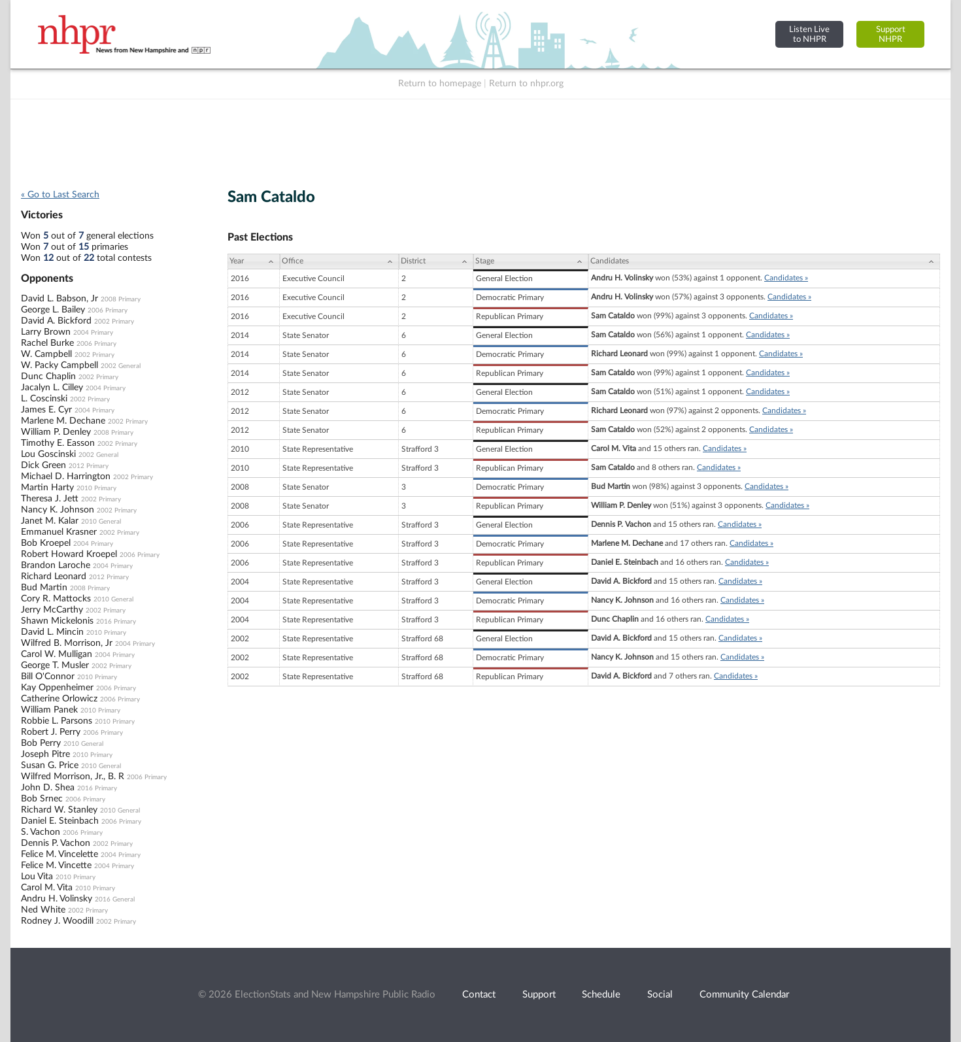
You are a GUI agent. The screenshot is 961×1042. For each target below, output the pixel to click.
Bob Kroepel (46, 543)
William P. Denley (56, 432)
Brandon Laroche (55, 565)
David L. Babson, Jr (59, 298)
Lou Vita (37, 876)
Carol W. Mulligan (56, 654)
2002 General (121, 366)
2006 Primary (107, 310)
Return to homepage (439, 83)
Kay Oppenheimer (57, 687)
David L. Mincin (52, 632)
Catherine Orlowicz (59, 698)
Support (539, 995)
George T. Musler (55, 665)
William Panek (49, 709)
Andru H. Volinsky (56, 898)
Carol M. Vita (47, 887)
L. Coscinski (44, 398)
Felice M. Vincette (56, 865)
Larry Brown (46, 332)
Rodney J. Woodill (57, 921)
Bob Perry (41, 743)
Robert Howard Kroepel (69, 554)
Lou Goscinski (48, 454)
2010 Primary (96, 488)
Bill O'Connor (48, 676)
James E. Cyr (46, 409)
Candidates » (786, 278)
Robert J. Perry (50, 732)
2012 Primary (89, 466)
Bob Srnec (42, 798)
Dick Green (43, 465)
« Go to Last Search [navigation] (60, 194)
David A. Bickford (56, 321)
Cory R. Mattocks (56, 598)
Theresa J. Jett (49, 498)
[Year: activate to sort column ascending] (254, 261)
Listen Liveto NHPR (809, 34)
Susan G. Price (49, 765)
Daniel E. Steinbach (60, 821)
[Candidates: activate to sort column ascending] (764, 261)
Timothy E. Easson (58, 443)
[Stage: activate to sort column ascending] (530, 261)
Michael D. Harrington (65, 476)
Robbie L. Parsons (56, 721)
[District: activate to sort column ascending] (436, 261)
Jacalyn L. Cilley (52, 387)
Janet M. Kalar (49, 521)
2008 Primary (121, 299)
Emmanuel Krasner (59, 532)
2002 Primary (114, 321)
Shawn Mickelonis (57, 621)
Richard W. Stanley (59, 810)
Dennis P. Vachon (55, 843)
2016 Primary (116, 621)
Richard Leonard (53, 576)
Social (660, 995)
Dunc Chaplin (48, 376)
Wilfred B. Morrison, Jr (66, 643)
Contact (479, 995)
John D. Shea (48, 787)
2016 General (115, 899)
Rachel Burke (47, 343)
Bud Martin (44, 587)
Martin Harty (47, 487)
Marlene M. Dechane (63, 421)
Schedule (601, 995)
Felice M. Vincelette (59, 854)
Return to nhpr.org (526, 83)
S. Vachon (40, 832)
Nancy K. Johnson (57, 509)
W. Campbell (46, 354)
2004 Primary (93, 332)
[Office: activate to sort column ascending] (339, 261)
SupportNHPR (890, 34)
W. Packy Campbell (59, 365)
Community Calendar (744, 995)
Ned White (43, 910)
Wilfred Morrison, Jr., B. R (72, 776)
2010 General (101, 521)
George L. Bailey (53, 309)
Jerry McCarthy (52, 609)
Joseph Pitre (45, 754)
